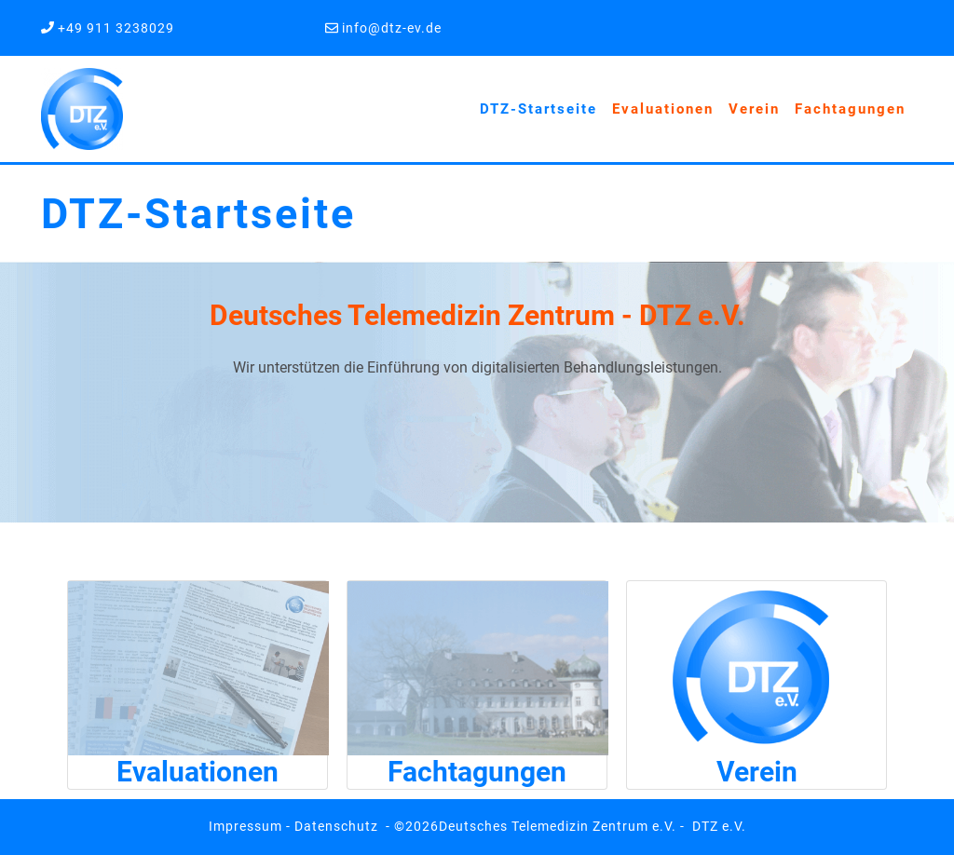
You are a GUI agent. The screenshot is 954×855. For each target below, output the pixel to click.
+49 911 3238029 (116, 27)
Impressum (245, 826)
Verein (754, 109)
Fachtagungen (850, 109)
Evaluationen (663, 109)
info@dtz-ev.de (390, 27)
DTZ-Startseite (538, 109)
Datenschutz (336, 826)
